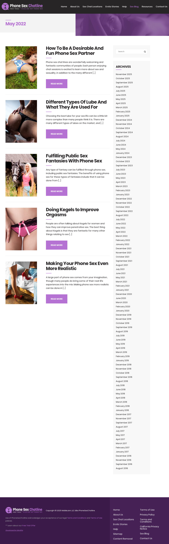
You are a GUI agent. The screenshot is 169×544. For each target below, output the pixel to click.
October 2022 (123, 207)
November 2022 (124, 202)
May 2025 (121, 99)
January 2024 (122, 153)
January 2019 (122, 360)
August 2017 (122, 426)
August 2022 (122, 215)
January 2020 (122, 310)
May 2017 (120, 435)
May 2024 (121, 149)
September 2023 (124, 165)
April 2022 (121, 231)
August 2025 (122, 86)
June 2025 (121, 95)
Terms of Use (96, 518)
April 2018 (120, 397)
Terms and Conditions (76, 518)
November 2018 (123, 368)
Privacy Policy (147, 514)
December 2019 (123, 314)
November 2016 (123, 460)
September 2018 (124, 377)
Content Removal (122, 538)
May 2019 (120, 343)
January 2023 (122, 194)
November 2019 (123, 319)
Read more (57, 83)
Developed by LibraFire (14, 530)
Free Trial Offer (28, 525)
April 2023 (121, 182)
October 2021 (122, 256)
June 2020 (121, 298)
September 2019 (124, 327)
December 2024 (124, 119)
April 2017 (120, 439)
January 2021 (122, 290)
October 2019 (122, 323)
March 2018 (121, 402)
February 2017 (122, 447)
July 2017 (120, 431)
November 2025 (124, 74)
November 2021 (123, 252)
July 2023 (120, 169)
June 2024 (121, 144)
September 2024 (124, 132)
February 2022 (123, 240)
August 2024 (122, 136)
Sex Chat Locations (92, 6)
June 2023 (121, 173)
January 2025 (122, 115)
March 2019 (121, 352)
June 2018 (121, 389)
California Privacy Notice (149, 527)
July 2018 (120, 385)
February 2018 (123, 406)
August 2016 (122, 468)
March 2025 (122, 107)
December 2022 (124, 198)
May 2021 (120, 277)
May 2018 (120, 393)
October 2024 (123, 128)
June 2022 (121, 223)
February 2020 (123, 306)
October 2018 (122, 372)
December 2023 (124, 157)
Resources (147, 6)
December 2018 (123, 364)
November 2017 (123, 418)
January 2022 (122, 244)
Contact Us (161, 6)
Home (64, 6)
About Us (74, 6)
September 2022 (124, 211)
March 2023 (122, 186)
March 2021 (121, 281)
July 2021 (120, 269)
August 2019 (122, 331)
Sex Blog (134, 6)
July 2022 (120, 219)
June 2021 (120, 273)
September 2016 (124, 464)
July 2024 (120, 140)
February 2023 (123, 190)
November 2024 (124, 124)
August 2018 (122, 381)
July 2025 (120, 90)
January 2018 (122, 410)
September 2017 (124, 422)
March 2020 (122, 302)
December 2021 (123, 248)
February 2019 (123, 356)
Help (124, 6)
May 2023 (120, 178)
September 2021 (124, 261)
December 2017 (123, 414)
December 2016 (123, 455)
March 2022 (122, 236)
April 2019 (120, 348)
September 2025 (124, 82)
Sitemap (117, 533)
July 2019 (120, 335)
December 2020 (124, 294)
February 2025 (123, 111)
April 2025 (121, 103)
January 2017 (122, 451)
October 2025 (123, 78)
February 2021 (123, 285)
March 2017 (121, 443)
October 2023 (123, 161)
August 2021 (122, 265)
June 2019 (120, 339)
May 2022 (120, 227)
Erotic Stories (112, 6)
